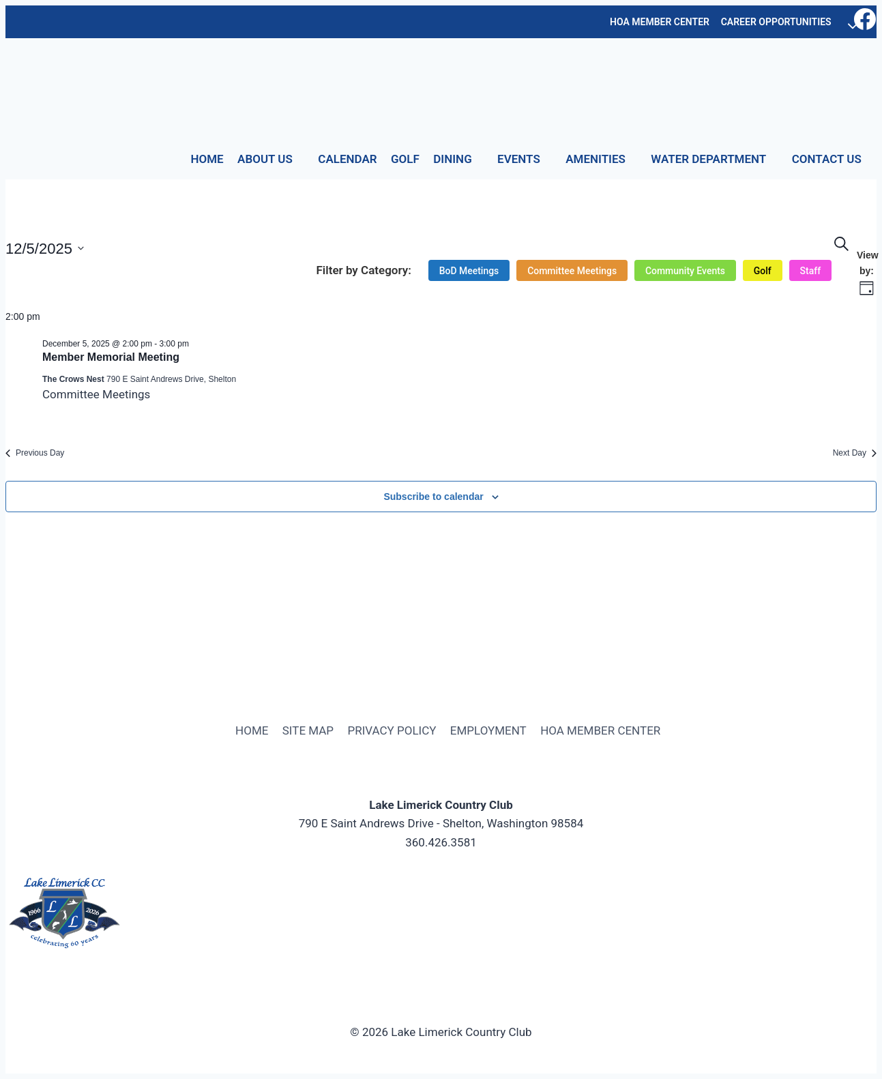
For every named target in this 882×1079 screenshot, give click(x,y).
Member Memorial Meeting (110, 357)
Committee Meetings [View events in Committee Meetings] (571, 270)
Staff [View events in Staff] (810, 270)
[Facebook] (865, 21)
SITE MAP (308, 730)
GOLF (405, 159)
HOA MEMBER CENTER (659, 21)
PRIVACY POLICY (391, 730)
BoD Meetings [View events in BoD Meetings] (468, 270)
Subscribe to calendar (433, 496)
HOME (206, 159)
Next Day (855, 453)
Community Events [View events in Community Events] (684, 270)
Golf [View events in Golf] (762, 270)
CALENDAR (347, 159)
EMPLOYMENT (488, 730)
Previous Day (34, 453)
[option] (468, 271)
